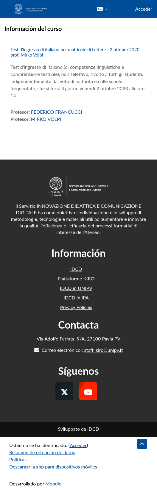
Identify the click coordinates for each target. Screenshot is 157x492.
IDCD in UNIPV (76, 288)
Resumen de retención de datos (42, 452)
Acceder (143, 9)
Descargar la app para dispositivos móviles (53, 466)
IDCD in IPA (76, 297)
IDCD (76, 269)
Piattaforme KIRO (76, 278)
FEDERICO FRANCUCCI (56, 112)
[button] (102, 9)
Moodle (53, 483)
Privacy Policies (76, 307)
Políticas (18, 459)
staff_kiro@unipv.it (103, 350)
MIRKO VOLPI (46, 119)
